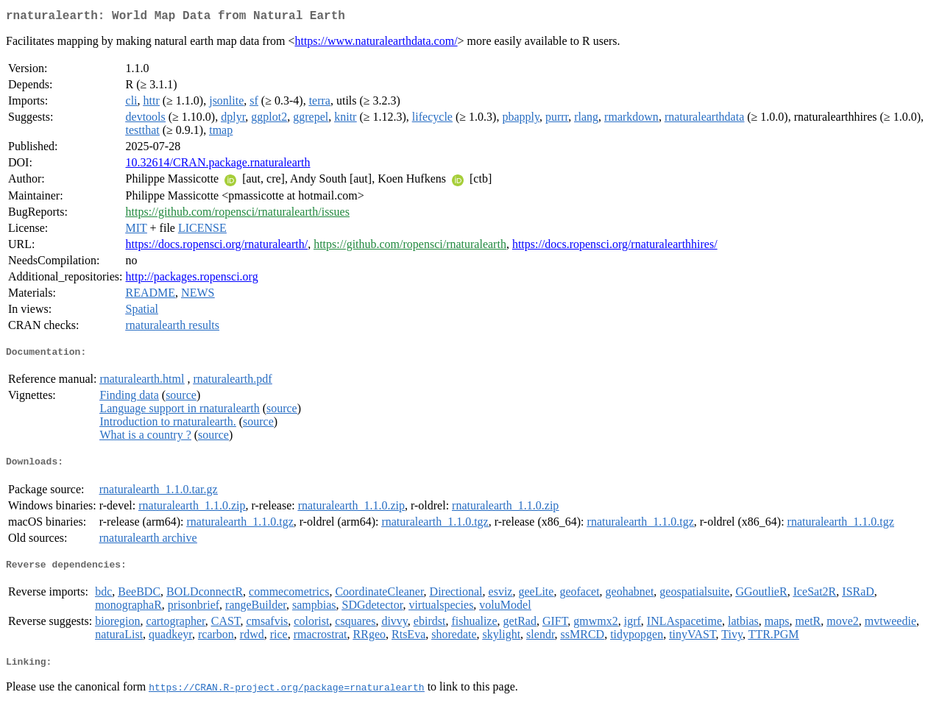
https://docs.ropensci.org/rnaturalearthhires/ (615, 247)
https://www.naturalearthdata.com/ (375, 44)
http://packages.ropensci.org (192, 279)
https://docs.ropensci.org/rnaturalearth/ (217, 247)
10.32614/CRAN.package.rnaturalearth (218, 165)
